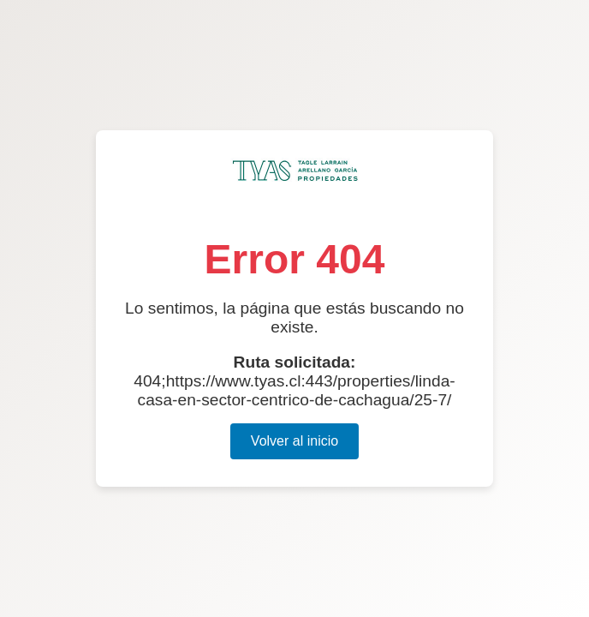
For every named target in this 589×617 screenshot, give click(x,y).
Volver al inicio (294, 441)
